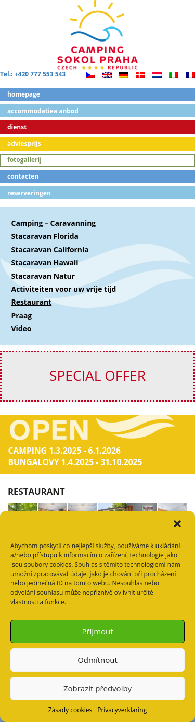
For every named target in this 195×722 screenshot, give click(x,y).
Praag (21, 315)
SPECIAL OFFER (97, 375)
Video (21, 328)
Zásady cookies (70, 709)
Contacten (22, 176)
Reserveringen (29, 192)
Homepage (23, 94)
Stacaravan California (50, 249)
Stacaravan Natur (43, 276)
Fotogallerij (24, 159)
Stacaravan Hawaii (45, 262)
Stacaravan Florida (45, 236)
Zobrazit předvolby (97, 688)
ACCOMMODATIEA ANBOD (43, 110)
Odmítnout (97, 660)
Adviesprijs (24, 143)
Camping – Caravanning (53, 223)
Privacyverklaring (122, 709)
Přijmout (97, 631)
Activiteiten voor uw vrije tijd (63, 289)
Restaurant (31, 302)
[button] (178, 525)
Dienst (17, 126)
